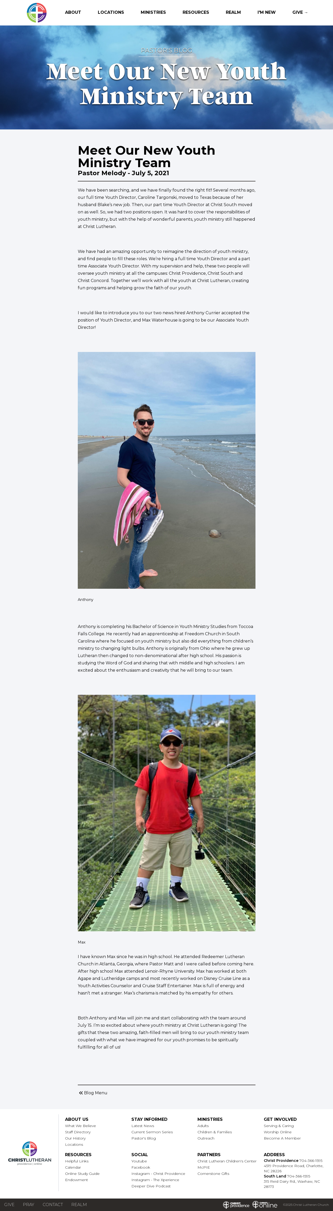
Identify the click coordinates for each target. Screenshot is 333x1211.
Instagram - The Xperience (155, 1179)
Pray (28, 1204)
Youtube (139, 1161)
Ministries (153, 12)
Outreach (205, 1138)
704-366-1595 (310, 1160)
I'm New (267, 12)
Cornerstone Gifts (213, 1173)
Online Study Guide (82, 1173)
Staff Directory (78, 1132)
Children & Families (214, 1132)
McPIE (203, 1167)
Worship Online (278, 1132)
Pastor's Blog (143, 1138)
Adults (203, 1125)
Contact (53, 1204)
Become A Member (282, 1138)
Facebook (140, 1167)
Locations (111, 12)
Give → (300, 12)
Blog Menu (92, 1093)
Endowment (76, 1179)
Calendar (73, 1167)
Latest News (142, 1125)
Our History (75, 1138)
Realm (233, 12)
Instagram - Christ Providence (158, 1173)
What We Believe (80, 1125)
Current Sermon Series (152, 1132)
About (73, 12)
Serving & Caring (279, 1125)
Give (9, 1204)
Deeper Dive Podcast (151, 1186)
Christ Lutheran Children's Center (227, 1161)
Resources (196, 12)
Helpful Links (76, 1161)
